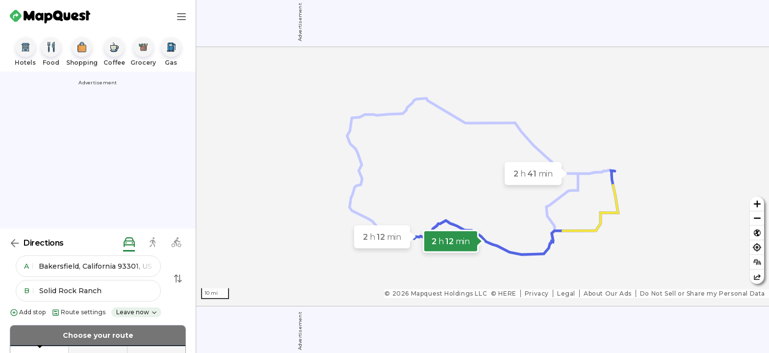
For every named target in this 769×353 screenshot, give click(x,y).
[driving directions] (129, 243)
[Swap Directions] (178, 278)
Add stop (28, 312)
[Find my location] (757, 247)
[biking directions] (176, 243)
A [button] (28, 266)
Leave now (136, 312)
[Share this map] (757, 277)
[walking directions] (152, 243)
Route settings (78, 312)
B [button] (28, 290)
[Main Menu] (181, 16)
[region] (482, 176)
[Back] (15, 243)
